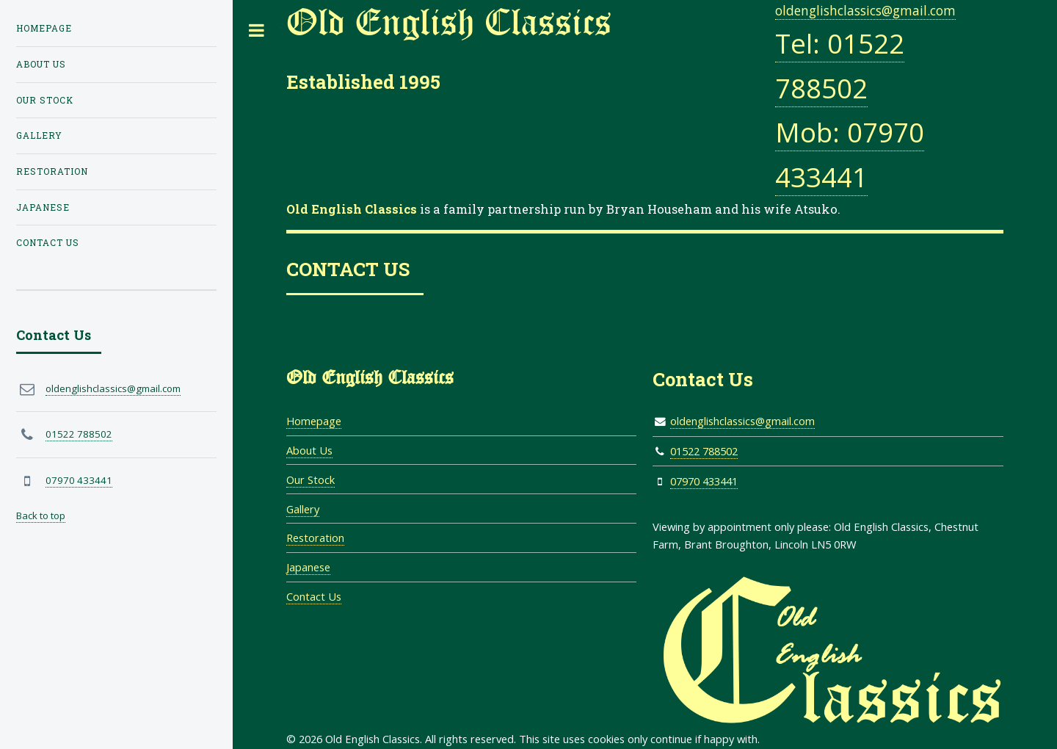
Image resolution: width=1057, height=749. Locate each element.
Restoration (315, 537)
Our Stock (310, 479)
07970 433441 (704, 481)
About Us (309, 450)
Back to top (40, 515)
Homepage (313, 420)
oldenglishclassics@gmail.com (865, 10)
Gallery (302, 509)
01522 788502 (704, 451)
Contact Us (313, 596)
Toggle (257, 30)
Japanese (308, 567)
